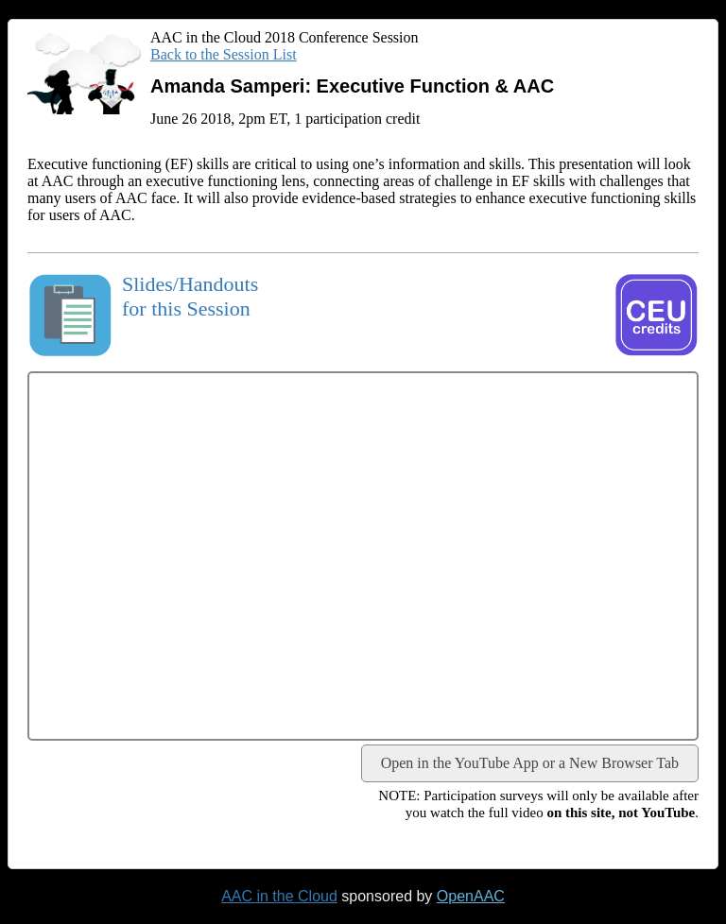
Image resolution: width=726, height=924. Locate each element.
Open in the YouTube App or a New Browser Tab (530, 763)
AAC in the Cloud (279, 896)
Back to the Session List (223, 54)
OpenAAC (471, 896)
